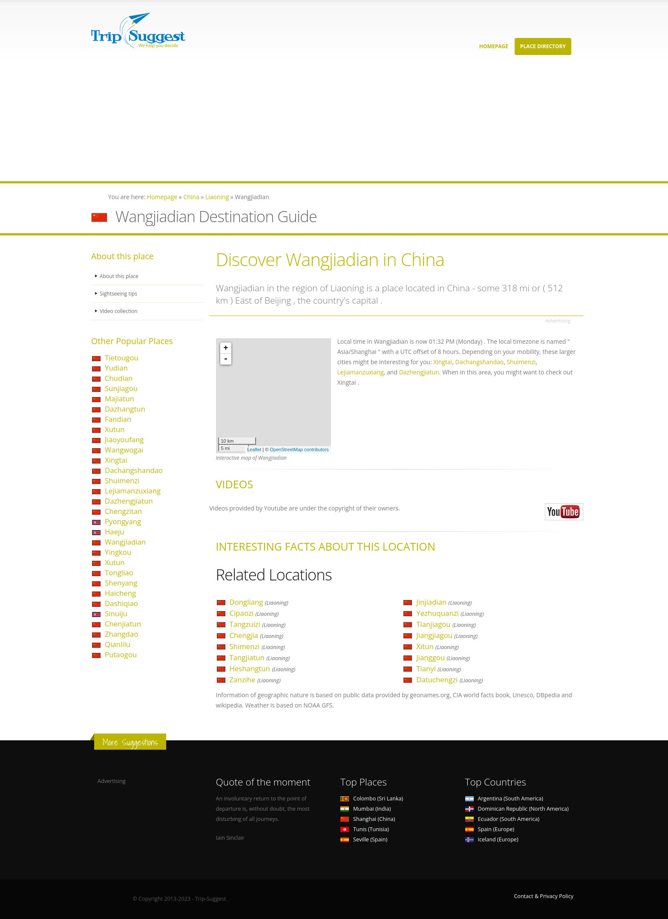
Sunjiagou (121, 388)
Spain (489, 829)
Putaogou (121, 654)
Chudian (118, 378)
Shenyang (121, 583)
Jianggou (443, 657)
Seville (363, 839)
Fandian (118, 419)
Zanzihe (255, 679)
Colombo (371, 798)
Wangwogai (124, 450)
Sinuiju (116, 613)
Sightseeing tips (119, 293)
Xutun (115, 429)
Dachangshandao (134, 470)
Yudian (116, 368)
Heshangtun (263, 668)
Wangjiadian (125, 542)
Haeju (114, 531)
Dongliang (259, 602)
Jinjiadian (444, 602)
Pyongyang (123, 521)
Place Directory (543, 46)
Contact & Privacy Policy (543, 896)
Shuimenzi (122, 480)
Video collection (119, 311)
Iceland (491, 839)
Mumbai (365, 808)
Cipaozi (254, 613)
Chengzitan (123, 511)
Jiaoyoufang (124, 439)
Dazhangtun (125, 409)
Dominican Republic (517, 808)
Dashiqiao (121, 603)
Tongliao (119, 572)
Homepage (493, 46)
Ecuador (502, 819)
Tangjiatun (260, 657)
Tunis (364, 829)
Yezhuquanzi (450, 613)
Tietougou (121, 357)
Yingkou (118, 552)
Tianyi (438, 668)
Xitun (437, 646)
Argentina (504, 798)
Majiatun (119, 398)
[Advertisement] (255, 121)
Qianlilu (117, 644)
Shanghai (367, 819)
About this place (120, 276)
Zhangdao (121, 634)
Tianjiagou (446, 624)
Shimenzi (257, 646)
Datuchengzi (449, 679)
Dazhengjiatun (129, 501)
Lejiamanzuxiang (133, 491)
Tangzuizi (258, 624)
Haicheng (120, 593)
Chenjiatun (123, 624)
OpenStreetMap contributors (299, 449)
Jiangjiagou (447, 635)
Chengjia (257, 635)
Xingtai (116, 460)
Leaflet (254, 449)
